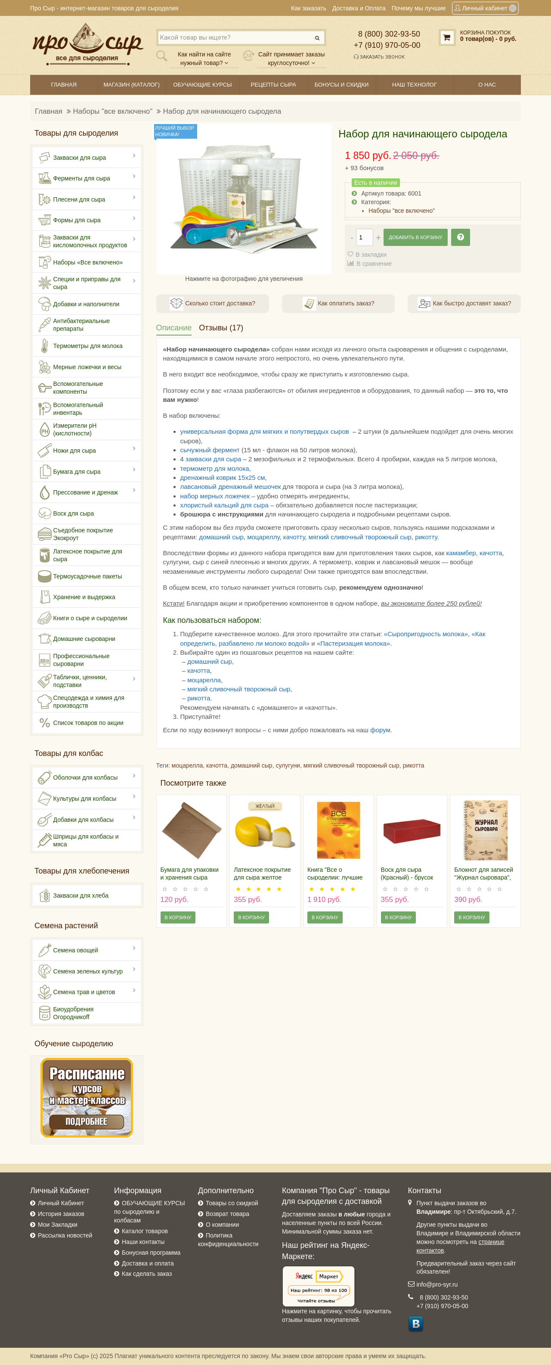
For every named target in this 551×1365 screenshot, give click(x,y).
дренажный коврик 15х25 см (222, 477)
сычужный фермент (210, 450)
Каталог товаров (145, 1231)
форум (380, 730)
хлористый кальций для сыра (224, 505)
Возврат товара (227, 1213)
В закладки (371, 254)
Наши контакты (143, 1241)
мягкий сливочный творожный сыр (360, 537)
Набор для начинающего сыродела (222, 111)
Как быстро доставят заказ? (464, 304)
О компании (222, 1224)
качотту (294, 537)
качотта (491, 553)
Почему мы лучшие (419, 8)
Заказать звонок (379, 57)
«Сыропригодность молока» (426, 633)
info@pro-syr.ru (437, 1284)
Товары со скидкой (232, 1203)
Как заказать (308, 8)
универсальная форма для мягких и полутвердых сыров (264, 431)
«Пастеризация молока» (353, 643)
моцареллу (263, 537)
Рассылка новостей (65, 1235)
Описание (174, 327)
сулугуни (288, 765)
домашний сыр (221, 537)
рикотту (426, 537)
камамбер (461, 553)
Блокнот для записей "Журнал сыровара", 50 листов (483, 877)
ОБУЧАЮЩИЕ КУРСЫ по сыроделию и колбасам (149, 1212)
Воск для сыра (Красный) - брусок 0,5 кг (407, 877)
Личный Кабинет (61, 1203)
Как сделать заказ (147, 1273)
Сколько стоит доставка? (212, 304)
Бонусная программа (151, 1252)
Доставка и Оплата (359, 8)
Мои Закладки (57, 1224)
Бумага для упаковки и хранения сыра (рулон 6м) (190, 877)
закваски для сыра (213, 459)
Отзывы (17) (221, 327)
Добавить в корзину (415, 237)
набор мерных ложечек (215, 496)
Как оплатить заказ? (339, 304)
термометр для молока (214, 468)
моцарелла (204, 680)
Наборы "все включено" (113, 111)
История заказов (61, 1213)
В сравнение (374, 263)
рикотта (198, 698)
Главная (48, 111)
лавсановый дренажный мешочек (230, 486)
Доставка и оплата (148, 1263)
